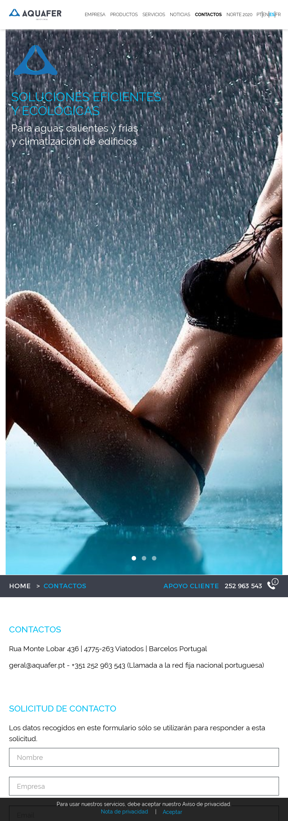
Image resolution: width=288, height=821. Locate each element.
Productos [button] (124, 14)
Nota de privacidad (124, 812)
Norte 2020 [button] (239, 14)
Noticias (180, 14)
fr (278, 14)
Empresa (95, 14)
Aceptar (172, 812)
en (265, 14)
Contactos (208, 14)
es (271, 14)
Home (20, 586)
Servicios (153, 14)
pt (259, 14)
